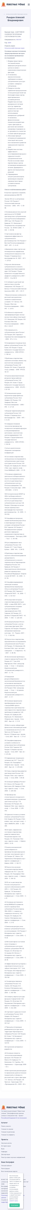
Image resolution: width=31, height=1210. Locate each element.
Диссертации (5, 1154)
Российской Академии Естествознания (14, 1118)
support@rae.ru (6, 1202)
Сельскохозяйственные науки (16, 14)
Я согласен (14, 1205)
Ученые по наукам (7, 1129)
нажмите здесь (13, 1201)
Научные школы (6, 1143)
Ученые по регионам (8, 1132)
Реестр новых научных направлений (13, 1157)
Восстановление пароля (9, 1171)
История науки (6, 1146)
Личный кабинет (6, 1166)
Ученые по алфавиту (8, 1135)
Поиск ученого (6, 1126)
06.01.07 (18, 39)
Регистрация (5, 1168)
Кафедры (4, 1152)
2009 (9, 43)
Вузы (2, 1149)
